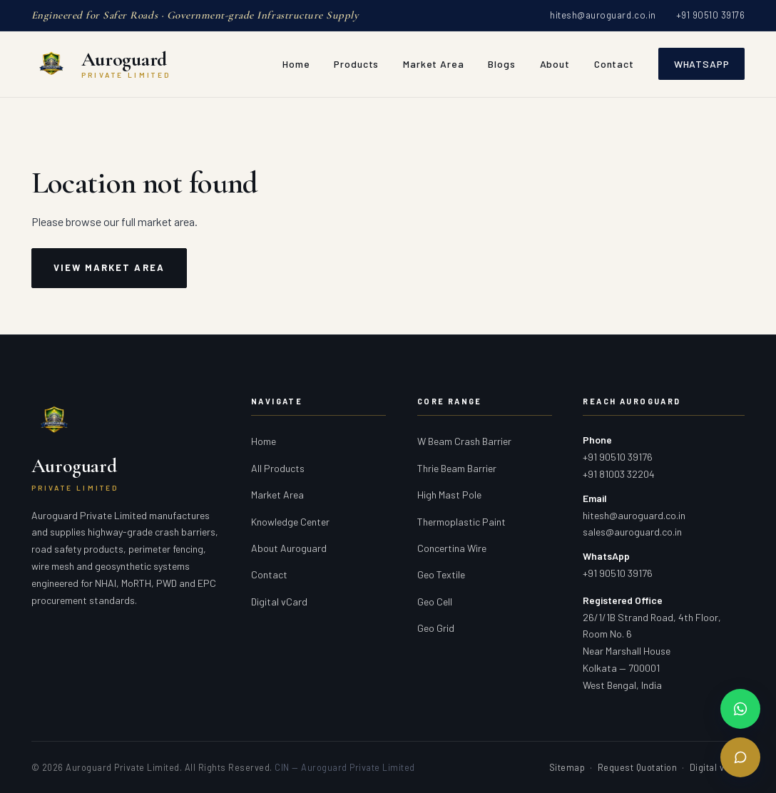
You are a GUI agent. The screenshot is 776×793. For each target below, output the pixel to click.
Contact (614, 64)
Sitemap (567, 767)
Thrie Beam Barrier (456, 468)
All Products (278, 468)
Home (296, 64)
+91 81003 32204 (619, 474)
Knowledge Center (290, 522)
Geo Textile (441, 574)
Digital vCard (279, 601)
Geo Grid (435, 628)
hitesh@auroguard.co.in (602, 15)
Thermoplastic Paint (461, 522)
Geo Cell (434, 601)
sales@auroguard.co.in (632, 532)
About (555, 64)
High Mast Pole (449, 494)
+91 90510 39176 (710, 15)
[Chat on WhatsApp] (740, 709)
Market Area (433, 64)
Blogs (501, 64)
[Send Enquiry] (740, 757)
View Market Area (109, 267)
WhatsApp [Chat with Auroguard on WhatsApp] (702, 64)
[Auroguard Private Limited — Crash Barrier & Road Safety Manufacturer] (101, 64)
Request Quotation (638, 767)
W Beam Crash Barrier (464, 441)
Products (356, 64)
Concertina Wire (451, 548)
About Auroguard (289, 548)
